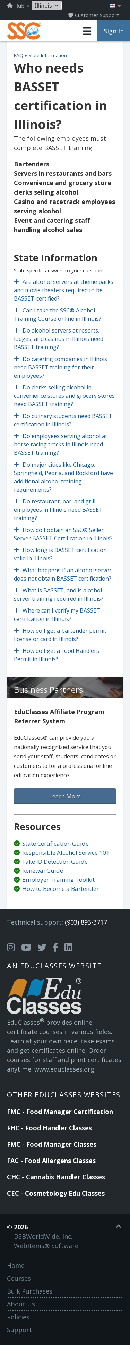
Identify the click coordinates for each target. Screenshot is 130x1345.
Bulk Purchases (29, 1291)
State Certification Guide (55, 843)
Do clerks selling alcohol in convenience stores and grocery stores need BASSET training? (64, 396)
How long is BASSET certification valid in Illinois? (60, 554)
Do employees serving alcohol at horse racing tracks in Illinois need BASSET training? (60, 444)
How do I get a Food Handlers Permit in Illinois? (56, 655)
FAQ (18, 55)
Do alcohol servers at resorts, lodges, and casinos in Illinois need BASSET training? (58, 339)
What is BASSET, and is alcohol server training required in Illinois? (58, 594)
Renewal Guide (42, 871)
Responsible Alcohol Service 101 (66, 852)
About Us (21, 1304)
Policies (18, 1317)
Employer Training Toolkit (58, 880)
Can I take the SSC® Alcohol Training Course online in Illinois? (57, 314)
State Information (47, 55)
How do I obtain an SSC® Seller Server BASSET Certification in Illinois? (63, 534)
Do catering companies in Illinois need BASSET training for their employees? (60, 367)
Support (19, 1330)
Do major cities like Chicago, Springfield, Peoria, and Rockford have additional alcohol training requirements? (63, 477)
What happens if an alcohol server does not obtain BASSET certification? (63, 574)
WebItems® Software (46, 1245)
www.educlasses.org (64, 1069)
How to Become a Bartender (60, 889)
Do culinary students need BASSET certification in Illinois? (63, 420)
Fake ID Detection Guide (55, 862)
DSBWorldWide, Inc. (43, 1236)
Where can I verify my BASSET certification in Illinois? (57, 615)
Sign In (114, 31)
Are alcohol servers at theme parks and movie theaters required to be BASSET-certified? (63, 290)
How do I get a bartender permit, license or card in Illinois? (61, 635)
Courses (19, 1278)
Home (16, 1265)
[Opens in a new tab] (11, 947)
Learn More (65, 796)
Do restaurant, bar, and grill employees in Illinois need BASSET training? (58, 510)
